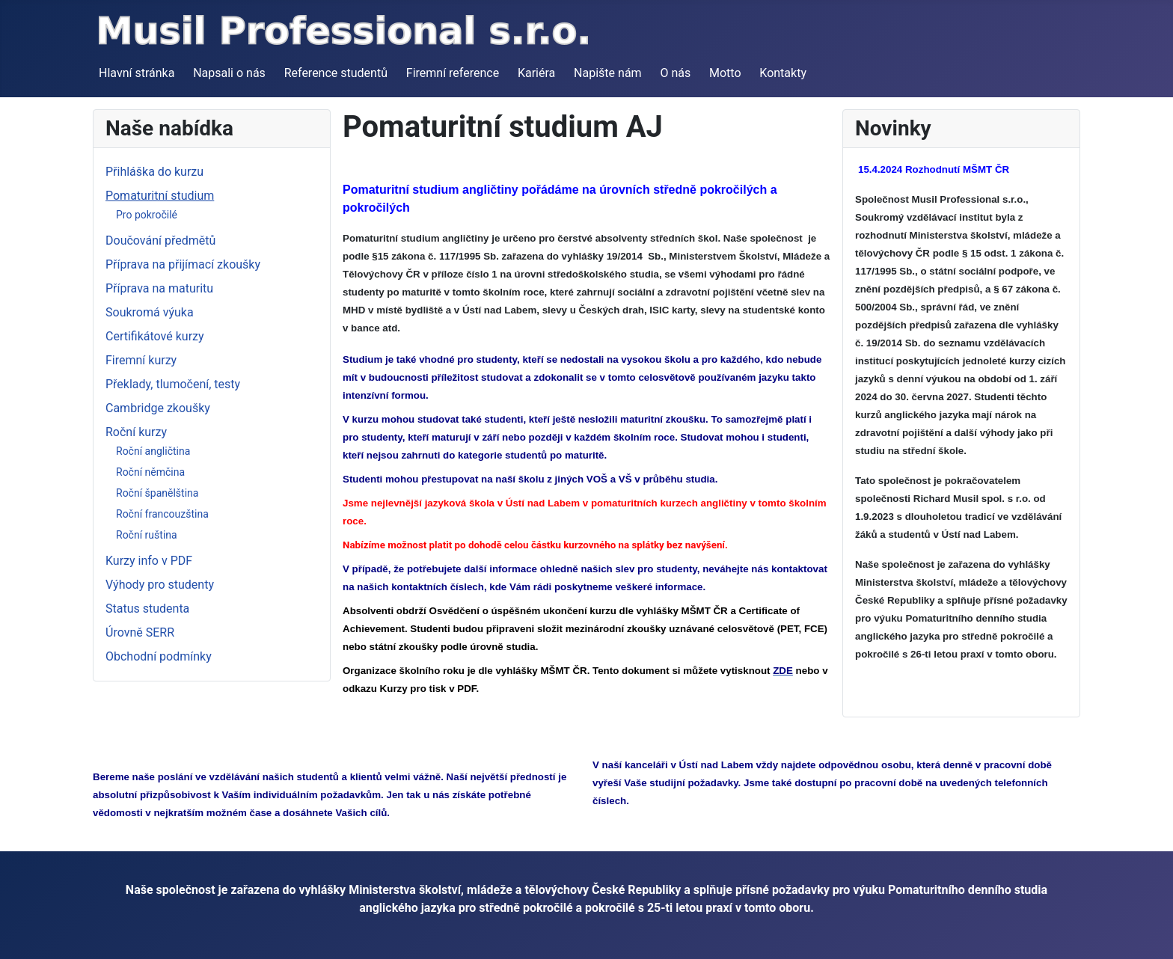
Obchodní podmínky (158, 656)
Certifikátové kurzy (154, 336)
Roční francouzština (162, 514)
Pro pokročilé (146, 215)
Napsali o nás (229, 73)
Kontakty (782, 73)
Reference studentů (336, 73)
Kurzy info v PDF (148, 561)
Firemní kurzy (141, 360)
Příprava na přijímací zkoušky (182, 264)
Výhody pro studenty (159, 584)
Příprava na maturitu (159, 288)
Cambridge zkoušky (157, 408)
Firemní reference (452, 73)
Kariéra (536, 73)
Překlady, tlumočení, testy (172, 384)
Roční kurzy (136, 432)
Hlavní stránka (136, 73)
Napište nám (608, 73)
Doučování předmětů (160, 240)
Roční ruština (146, 535)
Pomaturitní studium (159, 196)
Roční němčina (150, 472)
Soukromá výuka (149, 312)
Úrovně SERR (139, 632)
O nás (675, 73)
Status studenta (147, 608)
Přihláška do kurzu (154, 172)
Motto (725, 73)
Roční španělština (157, 493)
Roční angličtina (153, 451)
